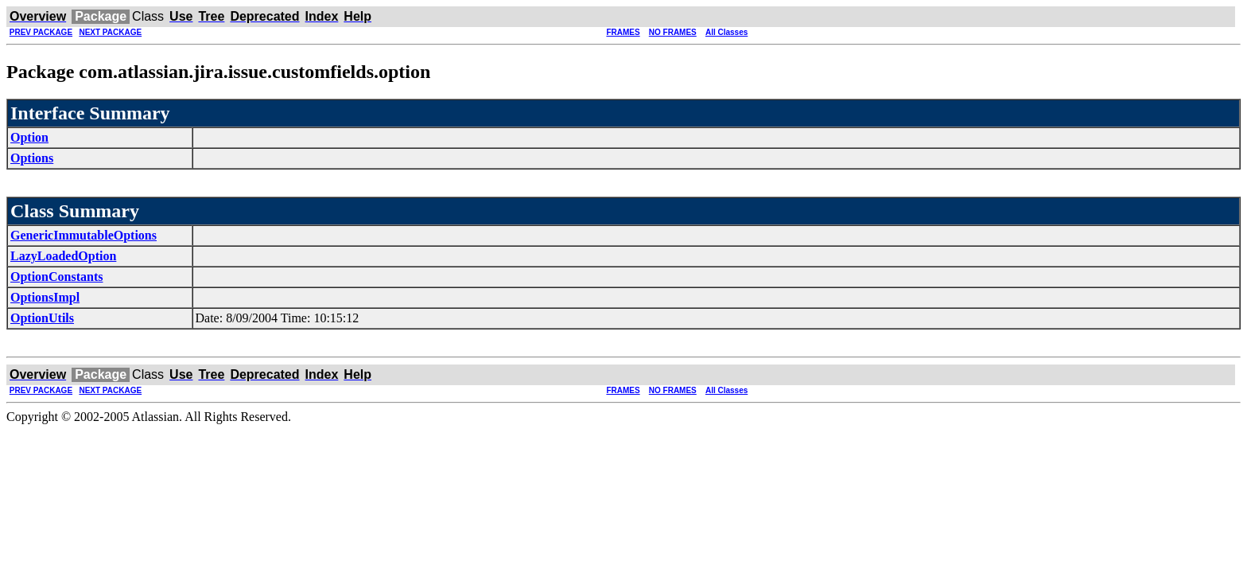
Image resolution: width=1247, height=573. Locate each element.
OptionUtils (42, 318)
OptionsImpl (45, 297)
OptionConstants (56, 276)
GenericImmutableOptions (83, 235)
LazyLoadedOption (63, 256)
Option (29, 137)
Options (31, 158)
